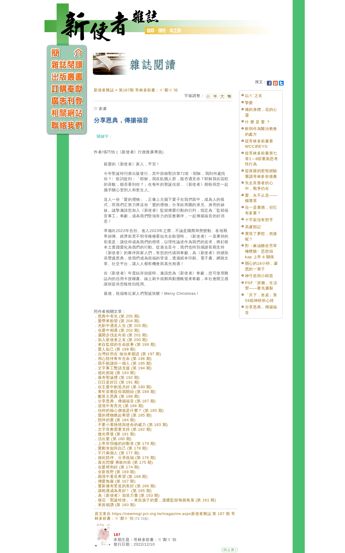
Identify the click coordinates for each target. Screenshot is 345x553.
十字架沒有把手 (259, 220)
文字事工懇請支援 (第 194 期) (125, 368)
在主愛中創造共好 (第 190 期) (125, 387)
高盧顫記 (253, 227)
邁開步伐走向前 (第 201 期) (123, 335)
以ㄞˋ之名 (253, 95)
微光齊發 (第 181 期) (117, 434)
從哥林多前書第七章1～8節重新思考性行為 (261, 158)
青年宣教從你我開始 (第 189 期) (127, 391)
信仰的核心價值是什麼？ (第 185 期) (131, 410)
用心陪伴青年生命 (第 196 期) (125, 358)
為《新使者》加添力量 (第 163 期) (129, 495)
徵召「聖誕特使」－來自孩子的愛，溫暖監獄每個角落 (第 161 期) (157, 500)
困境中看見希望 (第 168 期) (123, 476)
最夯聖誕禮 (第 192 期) (119, 377)
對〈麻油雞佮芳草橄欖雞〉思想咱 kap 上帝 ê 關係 (261, 251)
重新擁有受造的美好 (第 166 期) (127, 486)
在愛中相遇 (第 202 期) (119, 330)
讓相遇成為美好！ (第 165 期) (125, 490)
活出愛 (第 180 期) (115, 439)
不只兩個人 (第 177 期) (119, 453)
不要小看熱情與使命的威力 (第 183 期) (133, 424)
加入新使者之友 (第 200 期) (123, 340)
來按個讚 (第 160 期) (117, 505)
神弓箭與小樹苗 (259, 276)
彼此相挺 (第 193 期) (117, 373)
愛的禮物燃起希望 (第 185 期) (125, 415)
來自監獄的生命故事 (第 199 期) (127, 344)
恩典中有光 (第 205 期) (119, 316)
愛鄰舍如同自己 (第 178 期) (123, 448)
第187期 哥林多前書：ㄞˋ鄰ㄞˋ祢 (148, 90)
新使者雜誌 (104, 90)
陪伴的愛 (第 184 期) (117, 420)
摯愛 (249, 103)
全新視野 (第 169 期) (117, 472)
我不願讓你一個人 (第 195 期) (125, 363)
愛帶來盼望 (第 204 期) (119, 321)
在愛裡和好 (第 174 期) (119, 467)
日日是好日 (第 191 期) (119, 382)
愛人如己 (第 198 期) (117, 349)
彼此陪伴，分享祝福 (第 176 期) (127, 457)
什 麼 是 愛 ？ (257, 122)
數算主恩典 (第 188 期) (119, 396)
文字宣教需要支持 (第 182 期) (125, 429)
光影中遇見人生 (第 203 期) (123, 325)
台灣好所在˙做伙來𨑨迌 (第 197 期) (129, 354)
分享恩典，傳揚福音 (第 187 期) (127, 401)
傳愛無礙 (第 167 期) (117, 481)
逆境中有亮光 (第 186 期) (121, 406)
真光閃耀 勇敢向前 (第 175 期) (125, 462)
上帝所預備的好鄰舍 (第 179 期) (127, 443)
